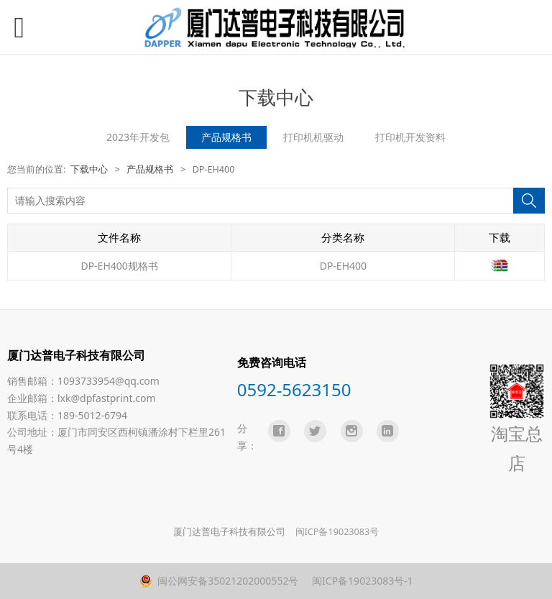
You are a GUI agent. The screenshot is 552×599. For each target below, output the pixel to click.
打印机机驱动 (313, 137)
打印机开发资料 (410, 137)
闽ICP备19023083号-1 (361, 580)
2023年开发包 (138, 137)
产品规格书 (226, 137)
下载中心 (89, 169)
